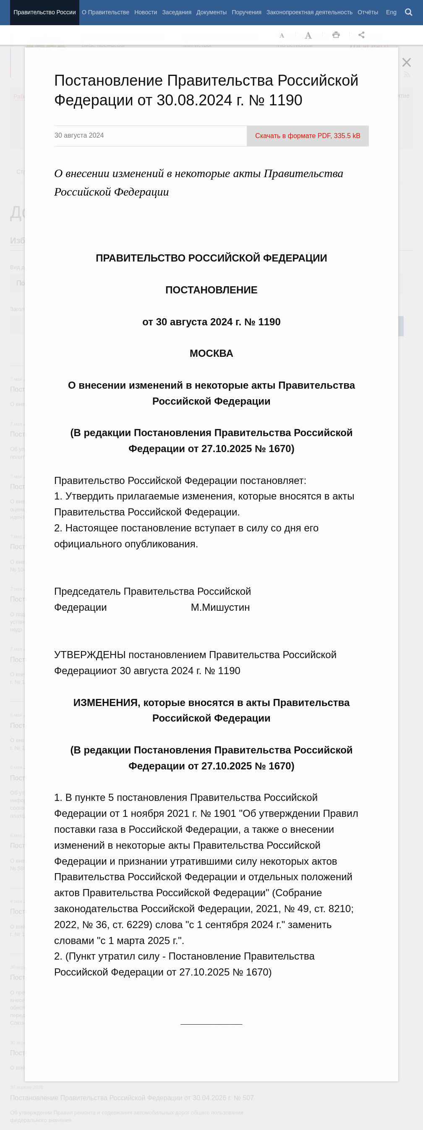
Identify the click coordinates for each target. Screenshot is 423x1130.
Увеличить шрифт (309, 35)
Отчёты (368, 12)
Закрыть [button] (412, 68)
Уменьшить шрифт (282, 35)
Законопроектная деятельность (309, 12)
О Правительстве (105, 12)
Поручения (246, 12)
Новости (145, 12)
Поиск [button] (409, 12)
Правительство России (44, 12)
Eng (391, 12)
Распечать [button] (336, 35)
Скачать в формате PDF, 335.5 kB (307, 135)
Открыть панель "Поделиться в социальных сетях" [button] (363, 35)
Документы (211, 12)
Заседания (176, 12)
